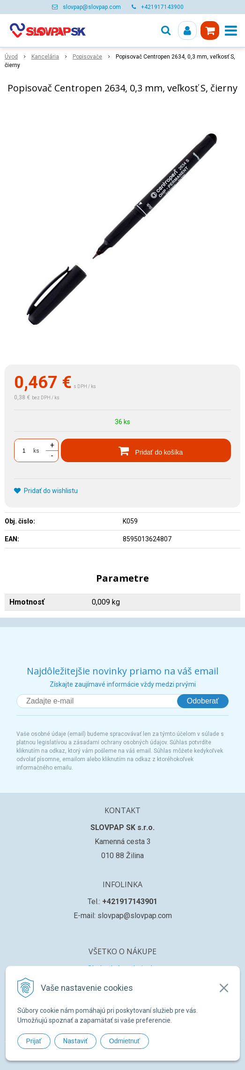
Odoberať (203, 701)
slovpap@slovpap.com (92, 7)
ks (36, 451)
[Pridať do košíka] (146, 450)
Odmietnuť (124, 1041)
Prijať (34, 1041)
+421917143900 (162, 7)
